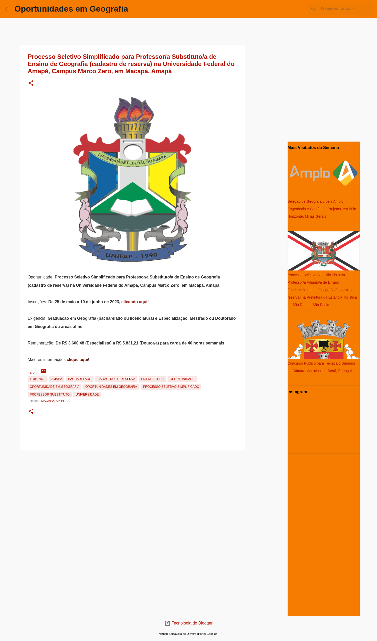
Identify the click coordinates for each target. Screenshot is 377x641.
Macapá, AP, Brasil (56, 401)
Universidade (87, 394)
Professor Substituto (50, 394)
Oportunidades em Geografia (71, 8)
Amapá (56, 379)
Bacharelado (79, 379)
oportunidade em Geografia (54, 387)
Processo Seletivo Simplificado (171, 387)
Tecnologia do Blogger (188, 623)
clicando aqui (134, 302)
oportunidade (182, 379)
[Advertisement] (132, 489)
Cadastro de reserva (116, 379)
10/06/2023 (37, 379)
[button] (31, 83)
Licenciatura (152, 379)
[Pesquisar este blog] (346, 9)
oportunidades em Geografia (111, 387)
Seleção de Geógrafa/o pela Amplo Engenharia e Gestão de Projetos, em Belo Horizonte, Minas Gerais (322, 208)
